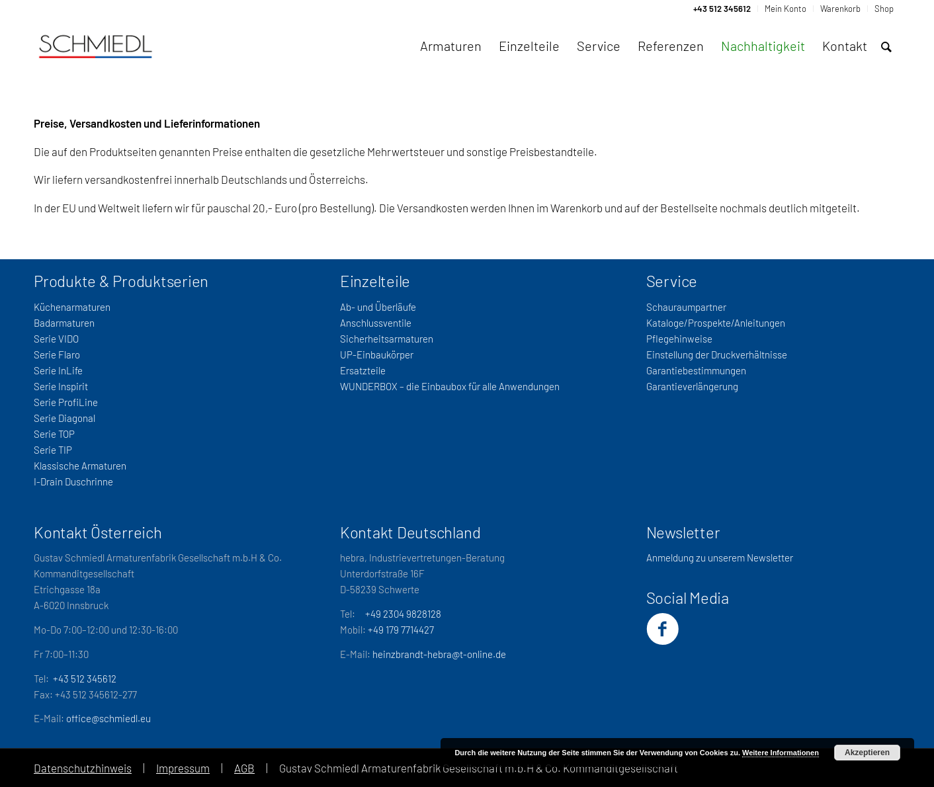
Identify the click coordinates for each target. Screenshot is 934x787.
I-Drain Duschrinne (73, 481)
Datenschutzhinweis (83, 767)
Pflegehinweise (679, 339)
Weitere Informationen (780, 753)
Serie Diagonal (64, 418)
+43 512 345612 (84, 678)
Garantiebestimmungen (696, 370)
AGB (244, 767)
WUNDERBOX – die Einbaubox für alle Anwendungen (450, 386)
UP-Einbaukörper (376, 354)
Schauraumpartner (686, 307)
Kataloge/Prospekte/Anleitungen (715, 323)
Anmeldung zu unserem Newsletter (719, 557)
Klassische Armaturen (80, 466)
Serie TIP (53, 450)
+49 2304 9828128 (403, 614)
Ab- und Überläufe (378, 307)
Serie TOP (54, 434)
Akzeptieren (867, 752)
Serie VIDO (56, 339)
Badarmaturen (64, 323)
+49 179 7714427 (401, 630)
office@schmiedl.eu (108, 718)
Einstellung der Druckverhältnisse (716, 354)
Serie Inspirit (61, 386)
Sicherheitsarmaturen (386, 339)
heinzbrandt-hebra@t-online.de (439, 654)
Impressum (183, 767)
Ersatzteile (363, 370)
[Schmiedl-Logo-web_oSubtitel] (95, 45)
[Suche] (886, 47)
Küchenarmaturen (72, 307)
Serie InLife (58, 370)
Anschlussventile (375, 323)
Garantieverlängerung (692, 386)
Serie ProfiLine (66, 402)
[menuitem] (722, 8)
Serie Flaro (57, 354)
